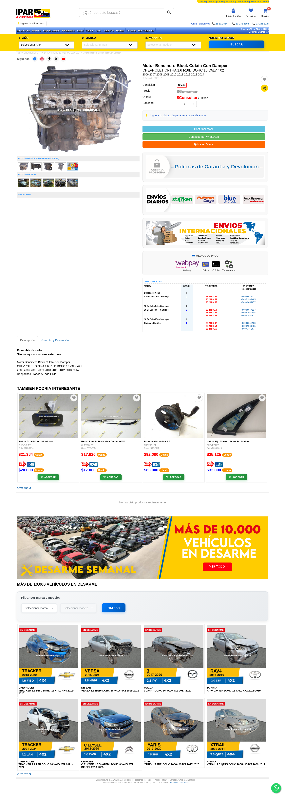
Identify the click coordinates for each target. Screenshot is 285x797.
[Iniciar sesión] (233, 12)
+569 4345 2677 (248, 302)
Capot (80, 30)
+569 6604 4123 (248, 297)
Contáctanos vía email (178, 783)
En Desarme (23, 30)
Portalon (131, 30)
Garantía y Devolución (237, 1)
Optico (89, 30)
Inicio (203, 1)
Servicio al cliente (259, 1)
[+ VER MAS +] (24, 488)
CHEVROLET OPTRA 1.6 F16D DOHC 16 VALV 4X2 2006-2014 (52, 53)
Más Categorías (146, 30)
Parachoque (68, 30)
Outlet (221, 1)
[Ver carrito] (265, 12)
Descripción (27, 340)
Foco (98, 30)
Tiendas (211, 1)
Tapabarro (108, 30)
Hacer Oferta (203, 144)
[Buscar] (169, 12)
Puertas (120, 30)
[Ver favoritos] (251, 12)
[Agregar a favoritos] (264, 79)
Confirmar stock (203, 129)
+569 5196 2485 (248, 299)
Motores (36, 30)
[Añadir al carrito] (48, 477)
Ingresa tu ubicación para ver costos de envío (178, 115)
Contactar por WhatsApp (204, 136)
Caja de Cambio (51, 30)
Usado (182, 85)
